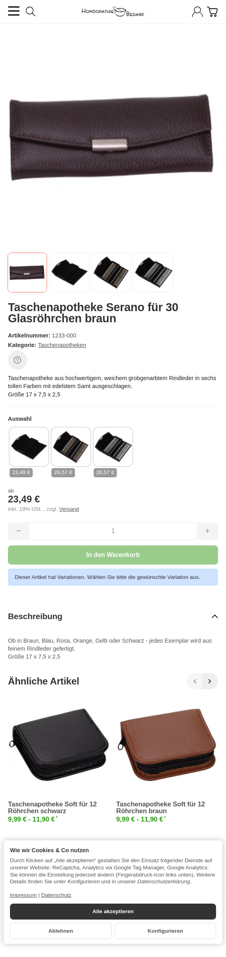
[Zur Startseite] (112, 12)
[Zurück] (194, 681)
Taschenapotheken (62, 345)
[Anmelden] (197, 12)
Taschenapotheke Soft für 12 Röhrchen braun (160, 808)
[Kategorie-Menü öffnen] (14, 11)
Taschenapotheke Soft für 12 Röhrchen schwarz (52, 808)
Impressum (23, 895)
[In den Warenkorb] (113, 555)
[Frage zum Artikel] (17, 360)
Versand (69, 509)
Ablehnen (60, 931)
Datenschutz (56, 895)
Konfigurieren (165, 931)
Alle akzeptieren (113, 911)
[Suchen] (31, 11)
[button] (27, 272)
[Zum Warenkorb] (212, 12)
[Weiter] (210, 681)
